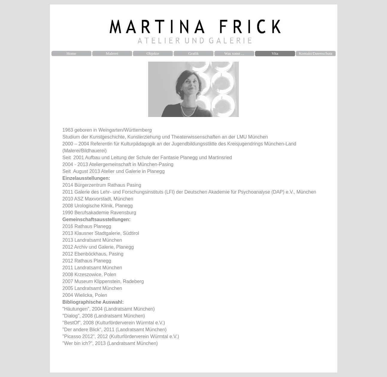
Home (71, 53)
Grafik (193, 53)
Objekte (152, 53)
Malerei (112, 53)
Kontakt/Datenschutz (316, 53)
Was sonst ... (234, 53)
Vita (274, 53)
